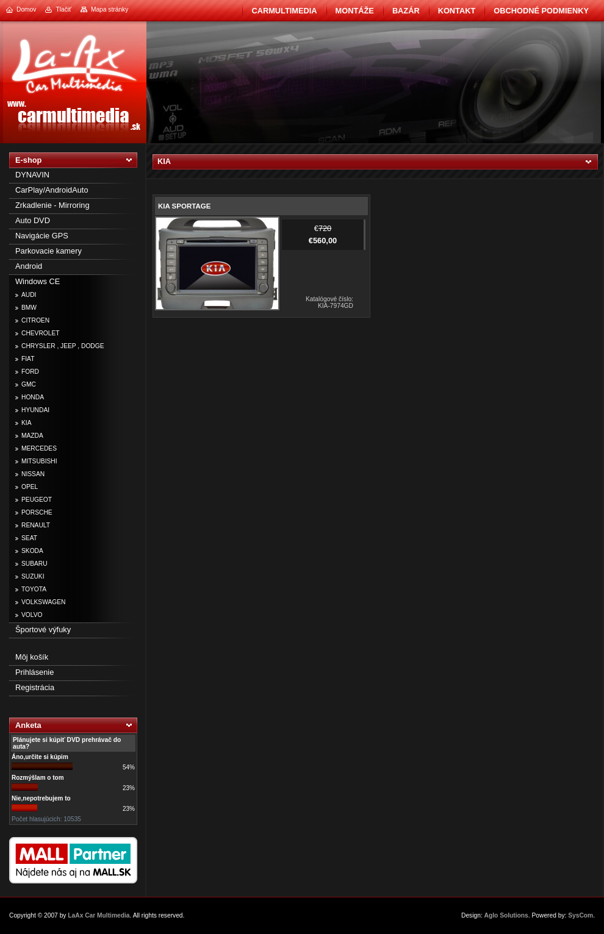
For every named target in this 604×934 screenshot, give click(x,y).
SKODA (32, 550)
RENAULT (35, 525)
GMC (28, 384)
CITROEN (35, 320)
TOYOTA (33, 589)
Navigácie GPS (41, 235)
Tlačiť (63, 9)
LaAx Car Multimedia (98, 915)
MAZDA (32, 435)
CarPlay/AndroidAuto (51, 189)
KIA (26, 422)
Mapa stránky (109, 9)
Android (28, 266)
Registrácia (34, 687)
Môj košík (31, 656)
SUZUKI (33, 576)
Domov (26, 9)
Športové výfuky (43, 629)
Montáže (355, 10)
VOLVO (32, 614)
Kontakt (457, 10)
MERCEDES (39, 448)
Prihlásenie (34, 672)
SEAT (29, 538)
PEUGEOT (36, 499)
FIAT (27, 358)
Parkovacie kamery (48, 250)
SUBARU (34, 563)
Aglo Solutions (506, 915)
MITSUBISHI (39, 461)
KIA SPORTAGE (184, 206)
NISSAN (33, 474)
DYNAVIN (32, 174)
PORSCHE (36, 512)
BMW (29, 307)
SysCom (580, 915)
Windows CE (37, 281)
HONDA (32, 397)
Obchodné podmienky (541, 10)
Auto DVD (32, 220)
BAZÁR (406, 10)
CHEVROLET (40, 333)
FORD (30, 371)
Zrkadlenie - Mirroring (52, 205)
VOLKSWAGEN (43, 602)
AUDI (28, 294)
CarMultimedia (284, 10)
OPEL (29, 486)
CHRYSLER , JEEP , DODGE (62, 346)
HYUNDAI (35, 410)
